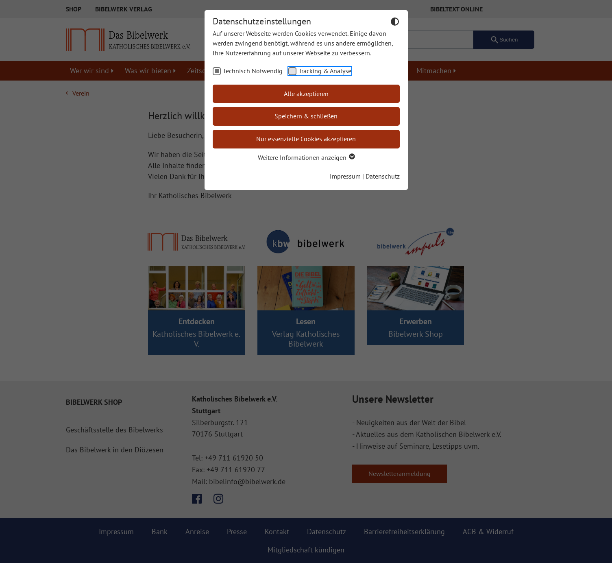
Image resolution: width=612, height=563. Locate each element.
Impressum (345, 176)
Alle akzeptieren (306, 93)
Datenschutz (383, 176)
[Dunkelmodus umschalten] (395, 22)
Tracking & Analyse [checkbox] (324, 71)
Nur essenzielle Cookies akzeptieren (306, 139)
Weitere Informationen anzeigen (306, 157)
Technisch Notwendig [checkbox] (253, 71)
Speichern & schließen (306, 116)
